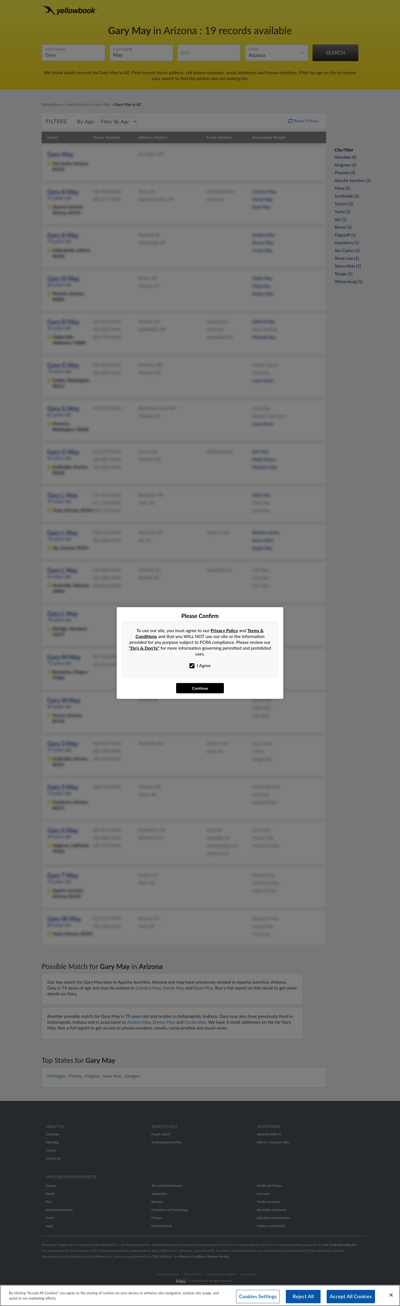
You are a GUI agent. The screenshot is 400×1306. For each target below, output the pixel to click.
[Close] (391, 1299)
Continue (200, 688)
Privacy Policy (224, 630)
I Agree (200, 665)
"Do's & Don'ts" (144, 647)
